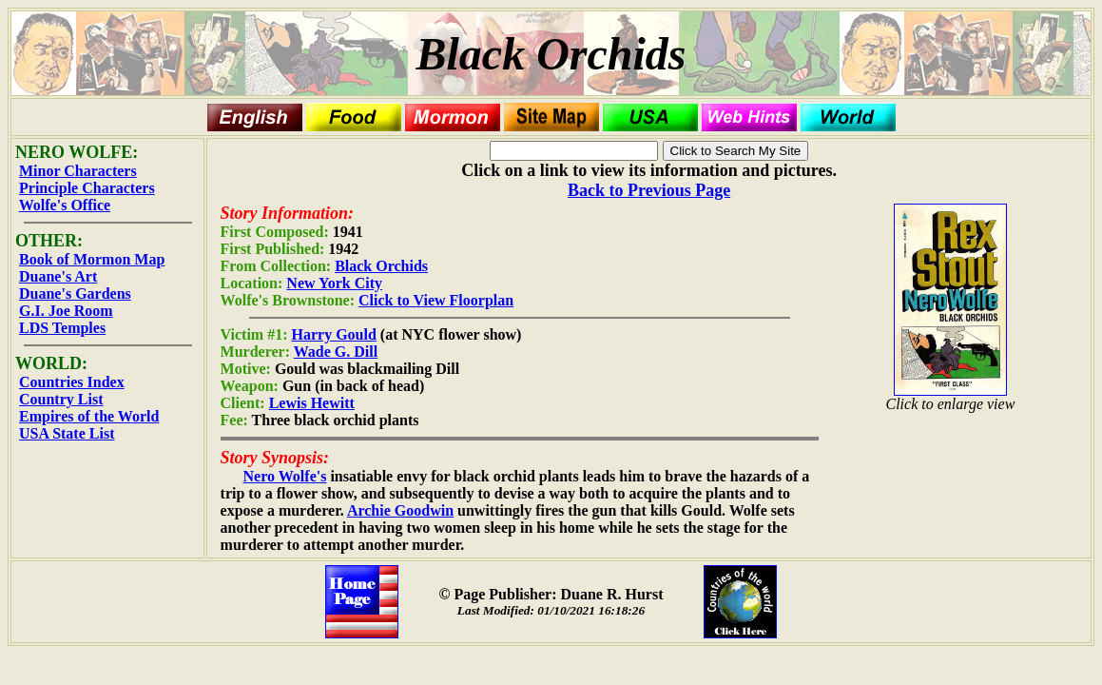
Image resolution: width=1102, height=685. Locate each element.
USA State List (66, 433)
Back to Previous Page (649, 190)
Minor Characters (78, 171)
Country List (61, 399)
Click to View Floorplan (435, 300)
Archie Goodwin (400, 510)
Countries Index (72, 382)
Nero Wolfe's (285, 476)
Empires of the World (89, 416)
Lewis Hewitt (312, 403)
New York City (334, 283)
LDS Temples (62, 328)
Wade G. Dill (335, 351)
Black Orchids (381, 266)
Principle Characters (87, 188)
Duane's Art (58, 276)
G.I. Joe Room (66, 311)
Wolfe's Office (64, 205)
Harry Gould (334, 334)
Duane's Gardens (75, 293)
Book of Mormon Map (91, 259)
